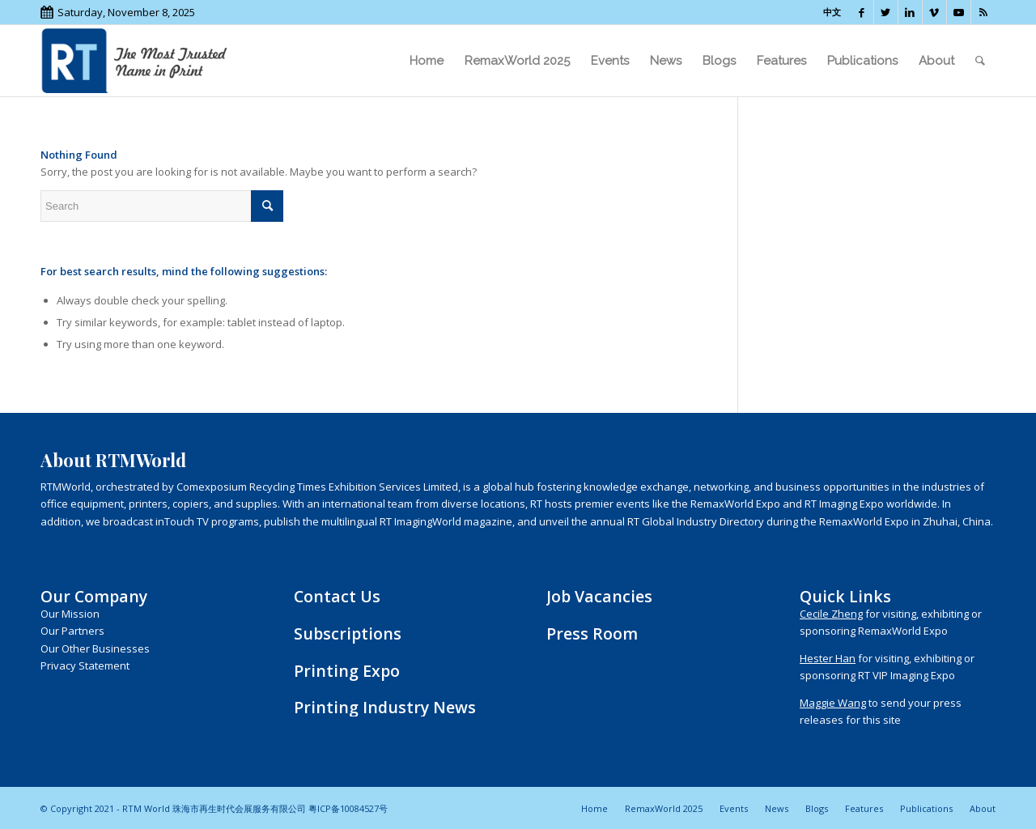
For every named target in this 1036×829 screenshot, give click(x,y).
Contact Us (337, 596)
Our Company (93, 596)
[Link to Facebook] (861, 12)
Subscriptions (347, 633)
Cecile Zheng (831, 613)
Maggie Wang (833, 702)
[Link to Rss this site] (983, 12)
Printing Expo (347, 671)
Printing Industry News (385, 707)
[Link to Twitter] (886, 12)
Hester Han (828, 658)
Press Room (592, 633)
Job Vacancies (599, 596)
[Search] (980, 60)
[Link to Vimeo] (934, 12)
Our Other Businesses (95, 648)
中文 (832, 12)
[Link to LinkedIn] (910, 12)
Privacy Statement (85, 665)
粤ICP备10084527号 (348, 808)
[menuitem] (426, 60)
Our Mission (70, 613)
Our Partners (72, 630)
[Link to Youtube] (958, 12)
